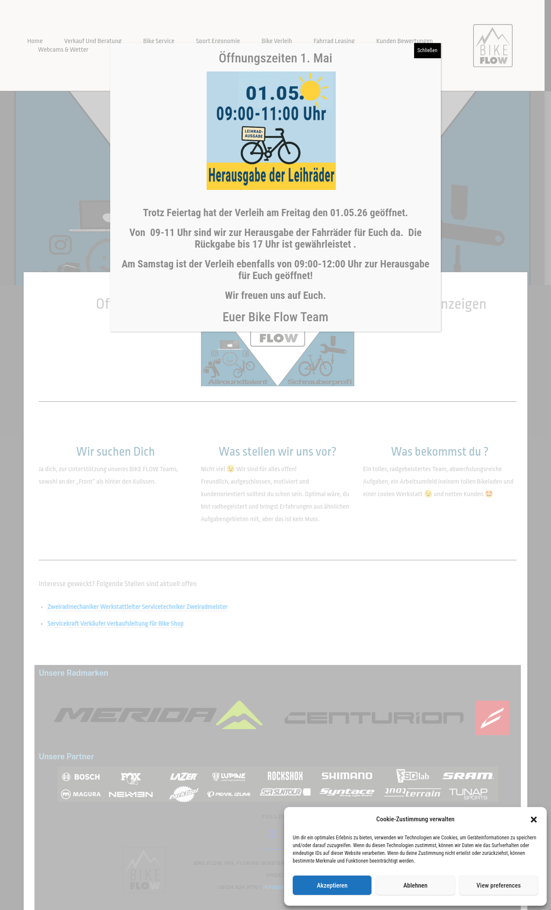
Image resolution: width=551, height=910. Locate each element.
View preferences (499, 885)
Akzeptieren (332, 885)
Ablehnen (415, 885)
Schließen (427, 50)
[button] (533, 819)
